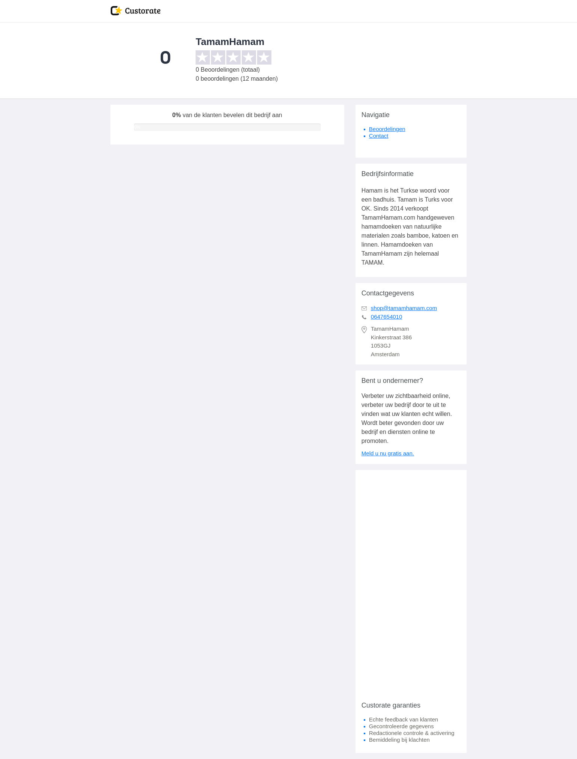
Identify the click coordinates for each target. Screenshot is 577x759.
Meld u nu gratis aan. (388, 453)
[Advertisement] (411, 582)
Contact (379, 136)
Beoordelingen (387, 129)
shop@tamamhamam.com (404, 308)
